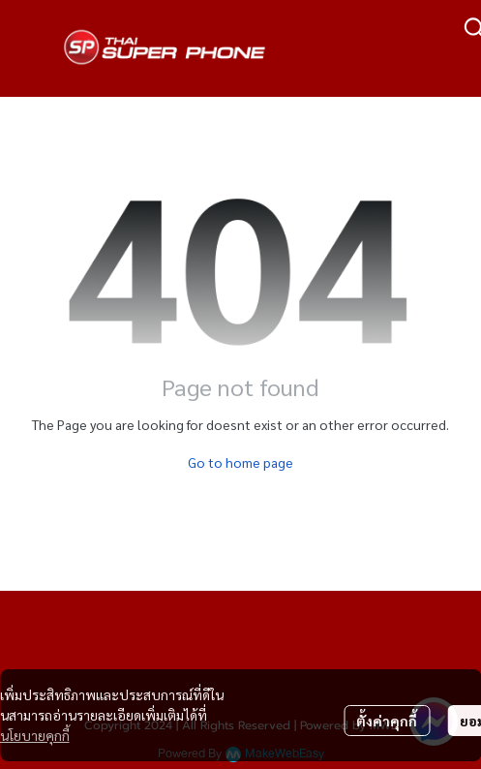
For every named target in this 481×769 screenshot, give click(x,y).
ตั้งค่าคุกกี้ (386, 720)
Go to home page (240, 462)
